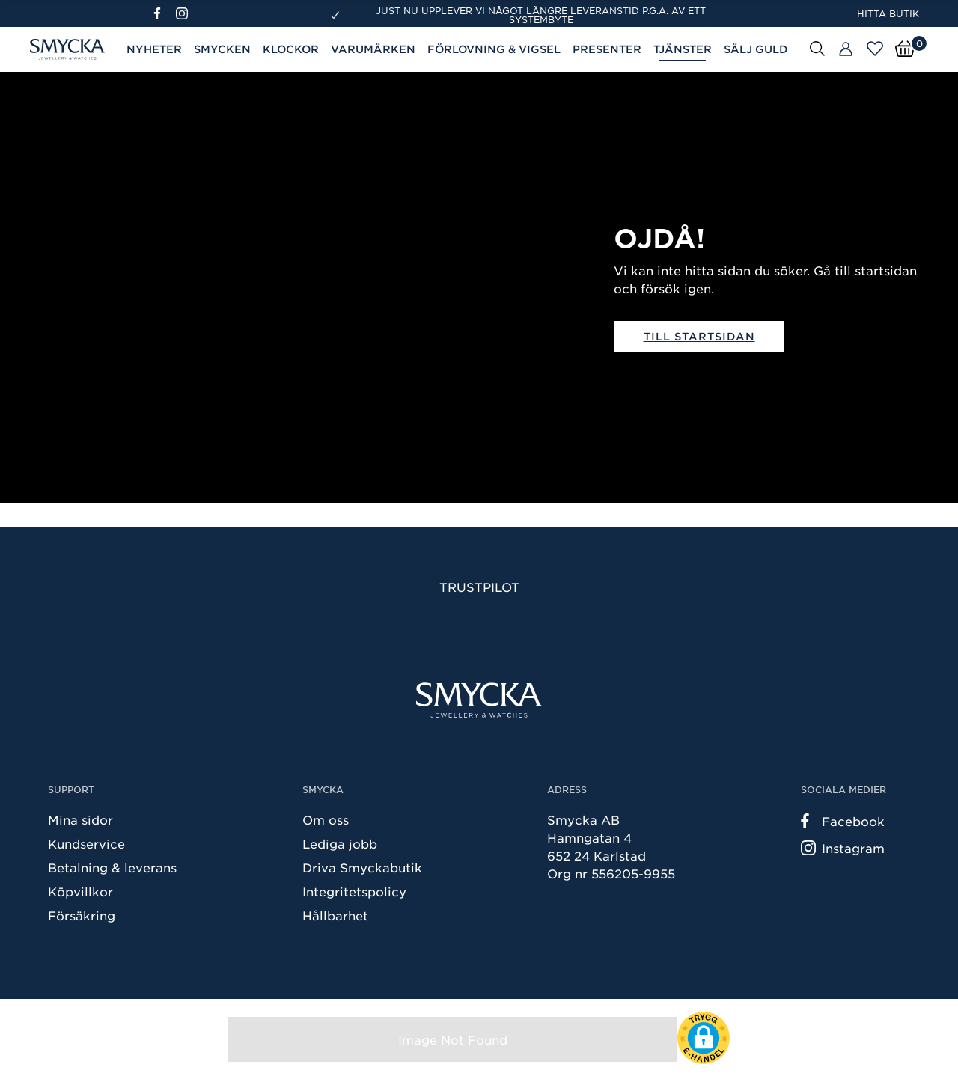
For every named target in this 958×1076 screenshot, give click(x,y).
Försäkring (81, 915)
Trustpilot (479, 587)
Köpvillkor (80, 891)
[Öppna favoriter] (875, 48)
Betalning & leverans (112, 867)
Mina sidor (80, 819)
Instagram (843, 847)
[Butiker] (846, 49)
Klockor (291, 49)
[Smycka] (479, 700)
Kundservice (86, 843)
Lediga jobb (339, 843)
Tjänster (682, 49)
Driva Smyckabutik (362, 867)
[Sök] (817, 47)
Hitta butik (888, 13)
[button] (703, 1038)
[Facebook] (163, 13)
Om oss (325, 819)
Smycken (222, 49)
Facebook (843, 820)
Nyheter (154, 49)
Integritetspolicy (354, 891)
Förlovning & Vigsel (494, 49)
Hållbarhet (335, 915)
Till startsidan (699, 336)
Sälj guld (756, 49)
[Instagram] (185, 13)
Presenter (607, 49)
